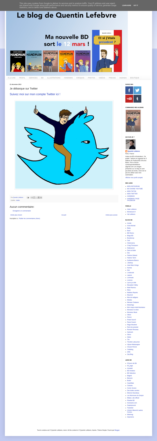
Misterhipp (130, 305)
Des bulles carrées (133, 390)
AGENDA (123, 78)
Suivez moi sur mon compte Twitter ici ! (35, 94)
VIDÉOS (102, 78)
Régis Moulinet (132, 325)
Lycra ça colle (131, 282)
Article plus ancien (111, 215)
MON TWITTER (132, 194)
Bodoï (129, 380)
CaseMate (130, 383)
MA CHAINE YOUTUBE (135, 189)
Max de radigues (132, 297)
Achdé (129, 223)
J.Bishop (130, 263)
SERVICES (33, 78)
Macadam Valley (132, 285)
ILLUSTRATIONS (53, 78)
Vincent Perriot (132, 347)
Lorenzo (129, 280)
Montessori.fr (131, 212)
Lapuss (129, 275)
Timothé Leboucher (133, 342)
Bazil (128, 230)
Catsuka (130, 385)
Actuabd (130, 368)
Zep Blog (130, 354)
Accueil (63, 215)
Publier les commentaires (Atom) (29, 218)
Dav (128, 253)
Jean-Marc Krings (133, 265)
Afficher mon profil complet (134, 177)
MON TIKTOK (131, 191)
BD (42, 78)
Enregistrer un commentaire (22, 211)
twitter (18, 200)
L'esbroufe (130, 272)
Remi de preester (132, 327)
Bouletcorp (130, 238)
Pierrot (129, 317)
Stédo (129, 337)
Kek (128, 270)
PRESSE (112, 78)
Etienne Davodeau (133, 393)
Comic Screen (131, 388)
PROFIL (22, 78)
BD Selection (131, 373)
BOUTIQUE (134, 78)
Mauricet (130, 295)
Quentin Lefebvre (134, 151)
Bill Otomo (130, 233)
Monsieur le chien (133, 310)
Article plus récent (16, 215)
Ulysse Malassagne (133, 344)
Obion (129, 315)
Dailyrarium (131, 248)
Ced (128, 240)
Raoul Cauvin (131, 322)
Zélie (128, 352)
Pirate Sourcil (131, 320)
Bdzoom (130, 378)
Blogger (117, 430)
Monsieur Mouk (132, 312)
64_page (130, 366)
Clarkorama (131, 243)
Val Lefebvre (131, 214)
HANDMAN (68, 78)
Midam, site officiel (133, 398)
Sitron (129, 334)
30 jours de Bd (132, 363)
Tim (128, 339)
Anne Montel (131, 226)
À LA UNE (11, 78)
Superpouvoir (131, 405)
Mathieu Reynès (132, 292)
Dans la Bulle (131, 250)
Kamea (129, 268)
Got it (136, 5)
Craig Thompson (132, 245)
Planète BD (131, 400)
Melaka (129, 300)
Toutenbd (130, 408)
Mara (128, 290)
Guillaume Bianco (133, 260)
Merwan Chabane (133, 302)
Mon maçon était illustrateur (136, 307)
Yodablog (130, 349)
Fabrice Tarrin (131, 258)
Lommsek (130, 277)
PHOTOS (91, 78)
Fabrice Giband (132, 255)
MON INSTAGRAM (133, 186)
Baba (129, 228)
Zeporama (130, 417)
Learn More (126, 5)
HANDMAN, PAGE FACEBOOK (133, 199)
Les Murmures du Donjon (135, 395)
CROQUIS (80, 78)
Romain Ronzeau (133, 329)
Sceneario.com (132, 403)
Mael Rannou (131, 287)
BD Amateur (131, 371)
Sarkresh (130, 332)
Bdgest (129, 376)
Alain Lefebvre (132, 209)
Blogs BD (130, 235)
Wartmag (130, 414)
